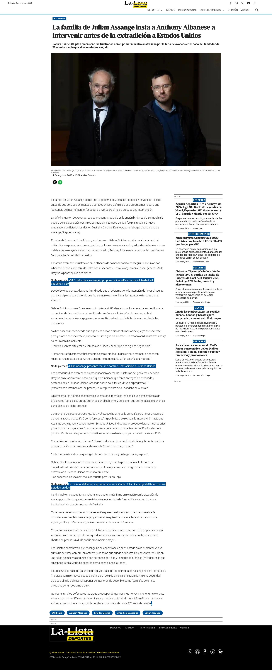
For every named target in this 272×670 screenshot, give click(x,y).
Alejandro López (199, 336)
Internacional (187, 10)
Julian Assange (152, 613)
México (170, 10)
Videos (245, 10)
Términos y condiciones (108, 652)
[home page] (136, 4)
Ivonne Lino (197, 228)
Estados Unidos (102, 613)
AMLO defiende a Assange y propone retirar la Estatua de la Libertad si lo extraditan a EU (102, 282)
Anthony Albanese (78, 613)
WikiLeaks (57, 613)
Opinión (233, 10)
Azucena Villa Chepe (201, 302)
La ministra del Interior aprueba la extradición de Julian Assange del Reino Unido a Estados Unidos (108, 486)
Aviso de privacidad (86, 652)
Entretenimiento (210, 10)
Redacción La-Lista (201, 262)
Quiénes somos (56, 652)
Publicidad (71, 652)
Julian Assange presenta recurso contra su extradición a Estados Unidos (111, 366)
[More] (161, 10)
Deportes (153, 10)
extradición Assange (127, 613)
